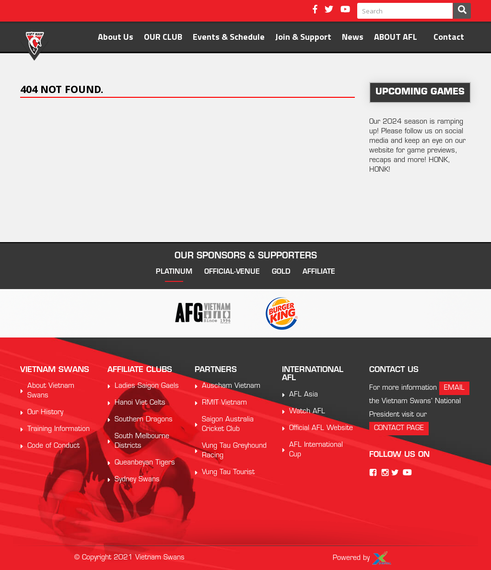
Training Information (58, 429)
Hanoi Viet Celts (140, 403)
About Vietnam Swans (50, 391)
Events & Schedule (229, 36)
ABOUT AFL (395, 36)
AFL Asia (303, 394)
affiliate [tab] (319, 272)
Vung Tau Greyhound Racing (234, 450)
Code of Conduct (53, 446)
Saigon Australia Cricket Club (228, 424)
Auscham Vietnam (231, 386)
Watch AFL (307, 411)
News (352, 36)
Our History (45, 412)
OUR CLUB (163, 36)
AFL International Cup (316, 450)
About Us (115, 36)
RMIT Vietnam (224, 403)
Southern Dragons (144, 419)
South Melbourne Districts (142, 441)
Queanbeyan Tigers (145, 462)
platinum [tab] (174, 272)
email (454, 388)
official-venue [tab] (232, 272)
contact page (399, 428)
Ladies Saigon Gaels (147, 386)
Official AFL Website (321, 428)
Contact (448, 36)
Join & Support (303, 36)
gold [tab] (281, 272)
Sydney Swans (137, 479)
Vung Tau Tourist (228, 472)
